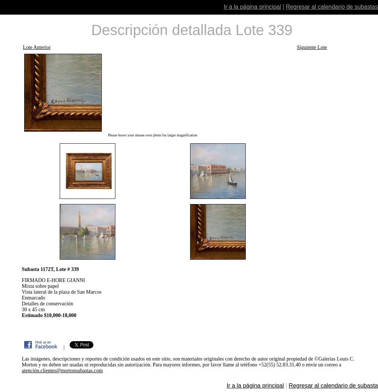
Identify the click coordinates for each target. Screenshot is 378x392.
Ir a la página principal (252, 7)
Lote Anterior (37, 47)
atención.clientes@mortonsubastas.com (62, 370)
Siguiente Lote (312, 47)
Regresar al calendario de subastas (332, 7)
